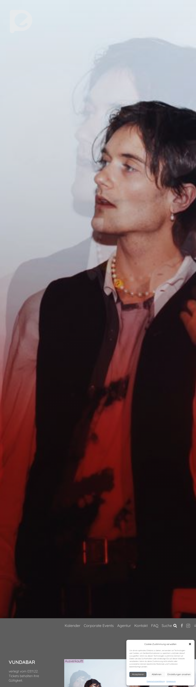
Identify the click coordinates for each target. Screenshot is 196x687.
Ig (187, 626)
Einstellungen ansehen (179, 674)
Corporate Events (99, 625)
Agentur (124, 625)
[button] (189, 644)
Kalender (72, 625)
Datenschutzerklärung (156, 681)
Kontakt (141, 625)
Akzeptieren (138, 674)
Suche (167, 625)
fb (182, 625)
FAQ (154, 625)
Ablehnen (156, 674)
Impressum (171, 681)
